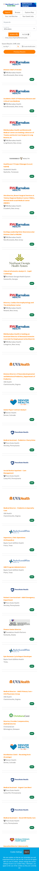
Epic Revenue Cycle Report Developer (18, 656)
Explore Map (29, 12)
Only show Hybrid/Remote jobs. (16, 38)
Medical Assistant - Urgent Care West (18, 787)
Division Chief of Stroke (12, 70)
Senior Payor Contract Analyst (15, 410)
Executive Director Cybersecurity (16, 846)
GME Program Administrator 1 (15, 567)
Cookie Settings (16, 852)
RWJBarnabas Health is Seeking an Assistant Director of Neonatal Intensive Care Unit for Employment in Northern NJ (19, 336)
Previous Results (19, 52)
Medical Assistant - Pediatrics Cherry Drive (19, 440)
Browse (17, 12)
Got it (27, 852)
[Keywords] (19, 22)
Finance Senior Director (12, 629)
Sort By (5, 46)
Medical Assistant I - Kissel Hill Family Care (19, 818)
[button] (26, 34)
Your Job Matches (11, 16)
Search (7, 12)
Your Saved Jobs (28, 16)
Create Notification (28, 46)
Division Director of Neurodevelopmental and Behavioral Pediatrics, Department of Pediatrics (19, 376)
